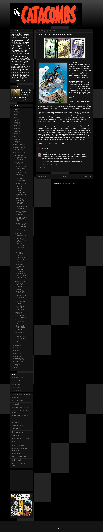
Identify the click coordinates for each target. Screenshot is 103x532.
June (17, 348)
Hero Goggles (15, 404)
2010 (15, 139)
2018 (15, 117)
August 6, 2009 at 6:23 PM (49, 164)
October (18, 150)
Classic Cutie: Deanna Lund (20, 333)
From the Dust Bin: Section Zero (19, 321)
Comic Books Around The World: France (20, 291)
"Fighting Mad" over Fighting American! (20, 327)
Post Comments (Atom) (68, 183)
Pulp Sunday (15, 422)
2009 (15, 142)
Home (65, 177)
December (18, 144)
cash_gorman (46, 152)
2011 (15, 136)
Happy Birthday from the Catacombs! (20, 307)
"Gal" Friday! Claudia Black (20, 230)
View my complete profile (19, 100)
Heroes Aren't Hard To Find (19, 407)
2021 (15, 109)
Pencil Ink (14, 419)
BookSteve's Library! (17, 377)
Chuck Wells (27, 90)
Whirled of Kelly (16, 460)
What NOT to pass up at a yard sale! (21, 218)
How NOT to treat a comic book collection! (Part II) (20, 193)
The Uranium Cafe (17, 453)
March (17, 356)
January (18, 361)
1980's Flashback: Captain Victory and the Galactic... (20, 240)
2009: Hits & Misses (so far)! (20, 234)
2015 (15, 125)
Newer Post (42, 177)
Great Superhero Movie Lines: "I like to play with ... (20, 276)
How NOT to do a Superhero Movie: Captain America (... (20, 284)
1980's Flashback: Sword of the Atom (20, 297)
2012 (15, 134)
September (19, 152)
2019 (15, 114)
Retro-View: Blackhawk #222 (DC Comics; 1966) (20, 254)
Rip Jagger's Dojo (17, 425)
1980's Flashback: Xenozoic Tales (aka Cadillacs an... (20, 339)
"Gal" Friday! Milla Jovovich (20, 260)
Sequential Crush (16, 429)
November (18, 147)
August (17, 155)
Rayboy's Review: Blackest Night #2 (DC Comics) (21, 224)
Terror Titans (15, 435)
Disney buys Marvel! (19, 163)
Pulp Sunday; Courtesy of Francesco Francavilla (19, 201)
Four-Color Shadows (17, 401)
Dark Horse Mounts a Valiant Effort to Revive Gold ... (20, 314)
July (16, 345)
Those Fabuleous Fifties (18, 457)
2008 (15, 365)
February (18, 359)
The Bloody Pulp (16, 442)
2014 (15, 128)
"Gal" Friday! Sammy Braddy (20, 179)
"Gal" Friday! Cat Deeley (20, 302)
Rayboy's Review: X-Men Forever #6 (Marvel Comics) (20, 185)
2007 (15, 367)
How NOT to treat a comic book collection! (20, 212)
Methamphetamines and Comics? (21, 207)
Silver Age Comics (17, 432)
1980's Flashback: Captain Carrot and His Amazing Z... (20, 173)
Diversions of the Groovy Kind (20, 394)
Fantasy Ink (15, 397)
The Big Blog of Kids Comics (20, 438)
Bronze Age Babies (17, 381)
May (16, 350)
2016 (15, 123)
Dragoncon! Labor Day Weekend (20, 158)
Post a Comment (45, 168)
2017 (15, 120)
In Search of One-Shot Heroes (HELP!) (20, 247)
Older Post (88, 177)
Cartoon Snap (15, 384)
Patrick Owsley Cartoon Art (19, 415)
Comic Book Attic (16, 391)
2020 (15, 112)
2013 (15, 131)
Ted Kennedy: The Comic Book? (20, 167)
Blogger (61, 528)
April (17, 353)
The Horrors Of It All (17, 445)
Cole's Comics (15, 387)
